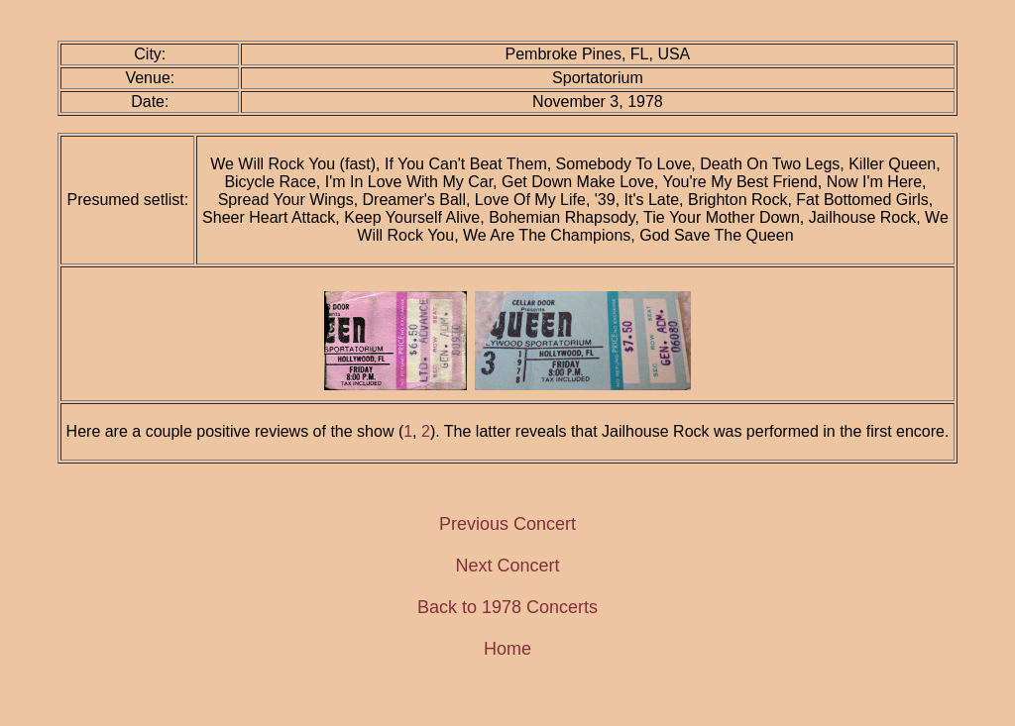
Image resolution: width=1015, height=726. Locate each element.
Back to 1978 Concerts (507, 607)
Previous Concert (507, 524)
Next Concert (507, 565)
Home (507, 649)
